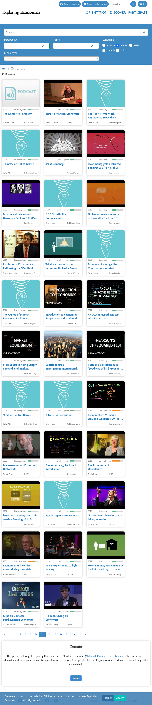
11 (42, 634)
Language (108, 39)
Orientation (96, 13)
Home (5, 68)
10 (36, 634)
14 (61, 634)
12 (48, 634)
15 (67, 634)
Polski (123, 50)
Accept (120, 698)
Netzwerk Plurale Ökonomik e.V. (104, 656)
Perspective (11, 39)
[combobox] (51, 58)
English (124, 45)
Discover (118, 13)
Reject (108, 698)
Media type (10, 53)
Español (137, 45)
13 (55, 634)
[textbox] (51, 59)
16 (73, 634)
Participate (137, 13)
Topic (56, 39)
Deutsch (111, 45)
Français (111, 50)
